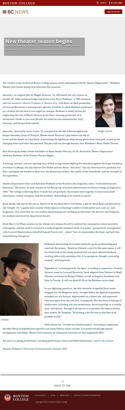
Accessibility (40, 395)
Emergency (65, 395)
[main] (62, 203)
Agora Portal (113, 11)
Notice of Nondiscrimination (87, 395)
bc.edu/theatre (106, 340)
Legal (53, 395)
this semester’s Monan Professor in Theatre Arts (32, 103)
